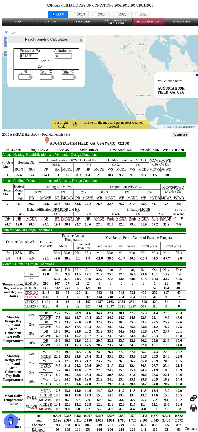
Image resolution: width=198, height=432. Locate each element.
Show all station (36, 30)
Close (81, 39)
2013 (79, 14)
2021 (120, 14)
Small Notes (181, 21)
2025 (141, 14)
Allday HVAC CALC (148, 21)
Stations (51, 21)
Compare (180, 134)
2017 (100, 14)
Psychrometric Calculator (116, 21)
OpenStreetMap (174, 126)
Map (18, 21)
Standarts (83, 21)
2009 (58, 14)
